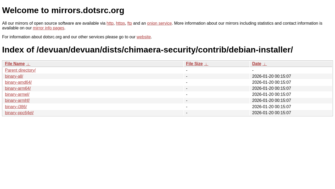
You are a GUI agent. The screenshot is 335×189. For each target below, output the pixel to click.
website (144, 37)
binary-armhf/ (17, 100)
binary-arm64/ (18, 88)
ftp (129, 23)
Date (256, 63)
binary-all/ (14, 76)
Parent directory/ (20, 70)
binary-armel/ (17, 94)
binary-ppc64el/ (19, 113)
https (120, 23)
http (110, 23)
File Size (194, 63)
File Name (15, 63)
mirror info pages (48, 28)
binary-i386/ (16, 106)
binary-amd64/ (18, 82)
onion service (159, 23)
